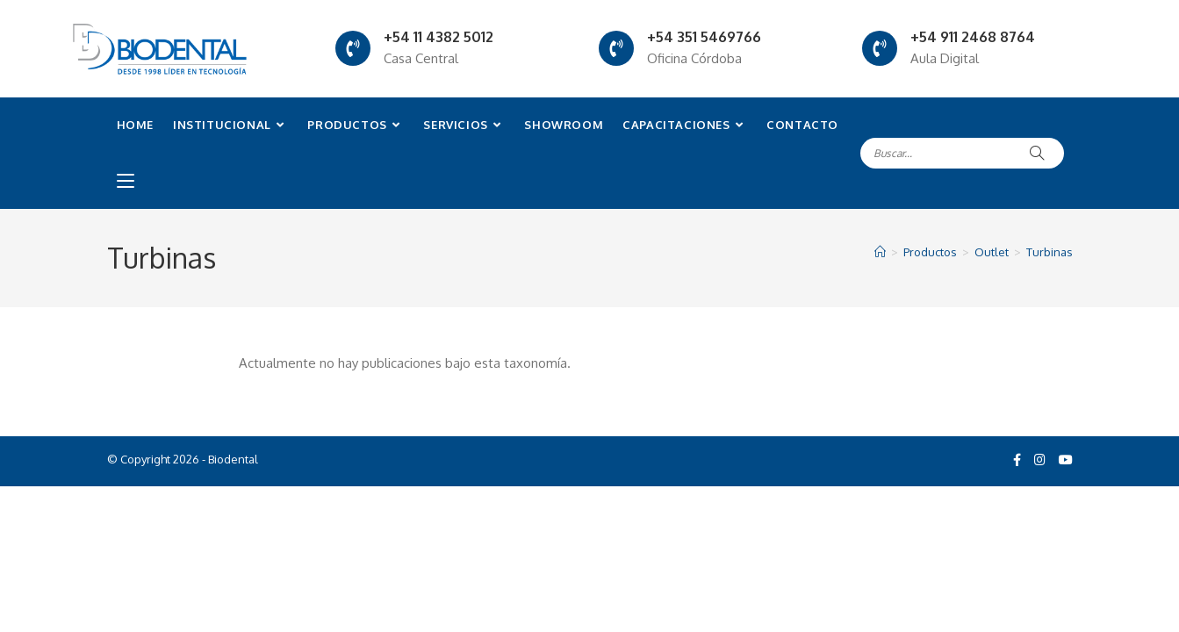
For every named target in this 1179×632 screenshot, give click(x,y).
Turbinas (1049, 252)
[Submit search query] (1037, 153)
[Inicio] (880, 252)
